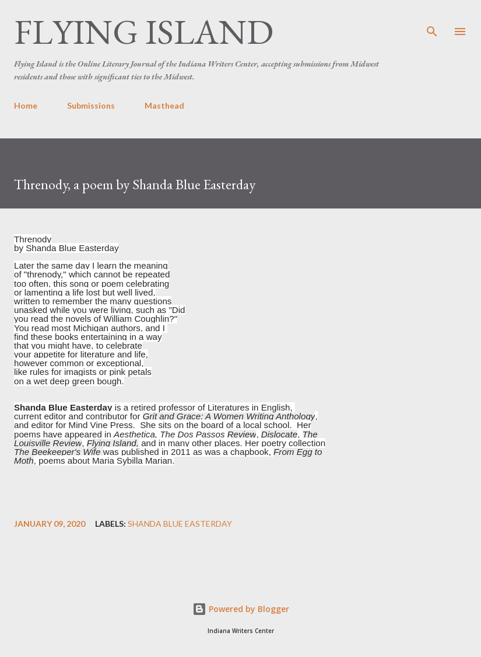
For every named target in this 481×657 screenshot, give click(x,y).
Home (25, 105)
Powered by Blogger (240, 608)
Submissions (91, 105)
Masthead (164, 105)
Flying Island (143, 31)
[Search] (432, 21)
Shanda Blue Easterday (180, 524)
